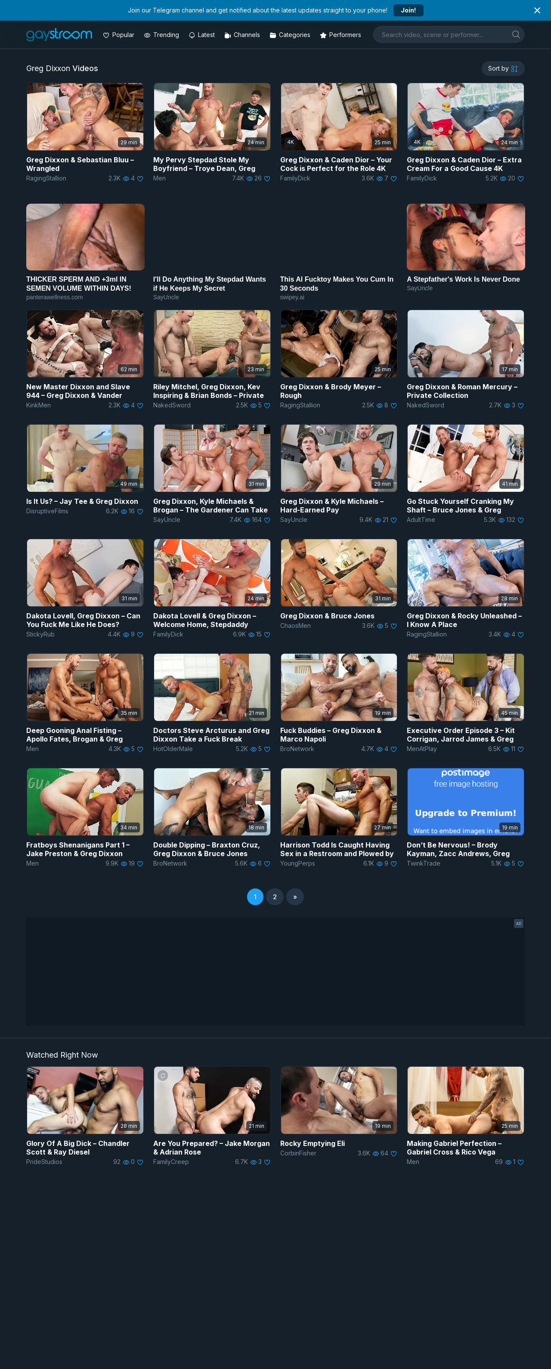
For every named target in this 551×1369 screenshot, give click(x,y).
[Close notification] (537, 10)
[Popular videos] (119, 35)
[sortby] (503, 68)
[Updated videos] (202, 35)
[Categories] (291, 35)
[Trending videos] (162, 35)
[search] (516, 34)
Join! (408, 10)
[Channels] (243, 35)
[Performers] (341, 35)
